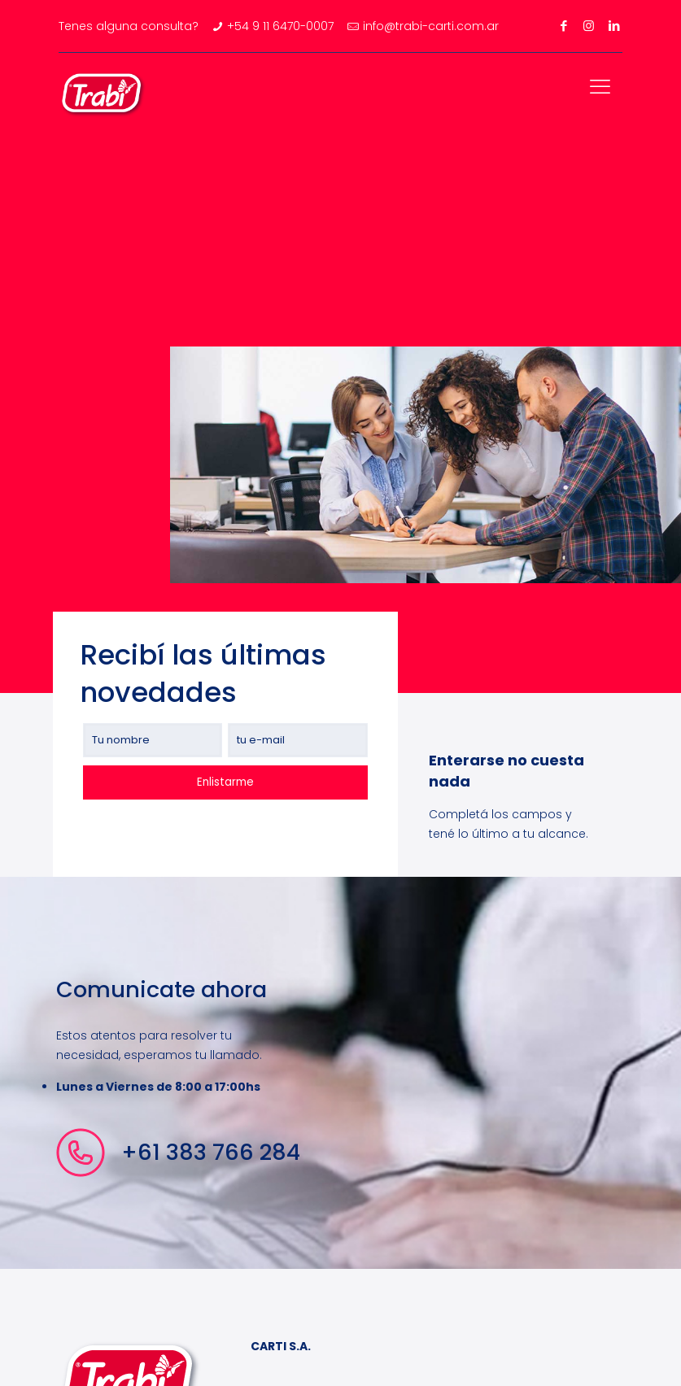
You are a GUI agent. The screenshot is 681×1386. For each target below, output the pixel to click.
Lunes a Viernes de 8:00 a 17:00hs (158, 1087)
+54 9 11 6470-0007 (280, 26)
